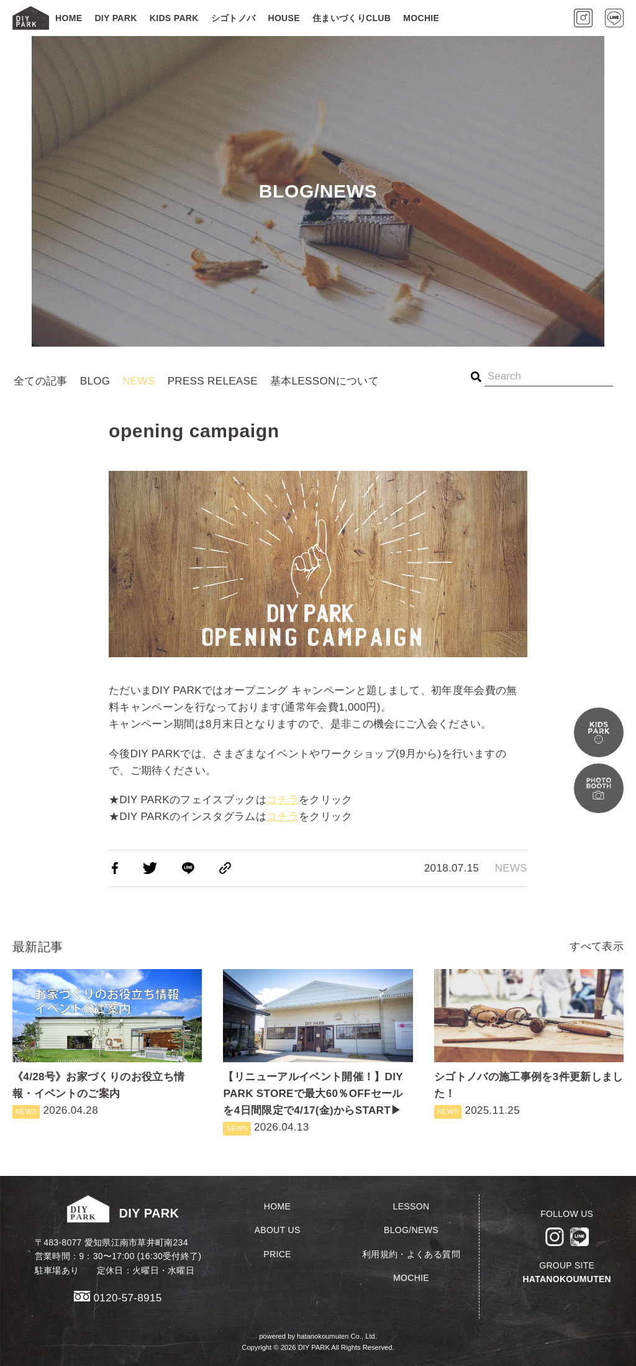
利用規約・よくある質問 (411, 1254)
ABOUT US (278, 1230)
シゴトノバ (233, 18)
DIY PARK (115, 18)
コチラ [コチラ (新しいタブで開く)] (282, 800)
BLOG (95, 381)
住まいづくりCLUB (351, 18)
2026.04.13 (317, 1052)
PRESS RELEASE (213, 381)
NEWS (138, 381)
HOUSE (284, 18)
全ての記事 (41, 381)
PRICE (277, 1254)
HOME (68, 18)
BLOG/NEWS (411, 1230)
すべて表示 (597, 946)
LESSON (411, 1206)
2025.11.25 (529, 1044)
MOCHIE (421, 18)
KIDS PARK (174, 18)
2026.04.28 (107, 1044)
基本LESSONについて (324, 381)
